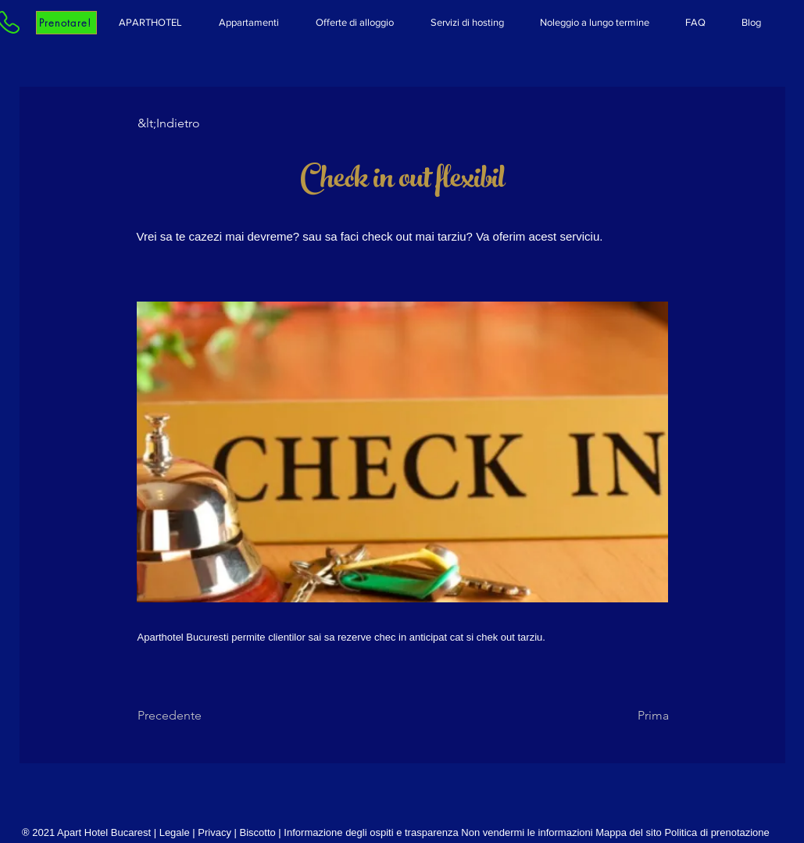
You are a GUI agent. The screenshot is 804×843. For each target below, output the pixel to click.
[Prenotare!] (66, 22)
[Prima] (630, 715)
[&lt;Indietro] (189, 123)
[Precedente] (189, 715)
